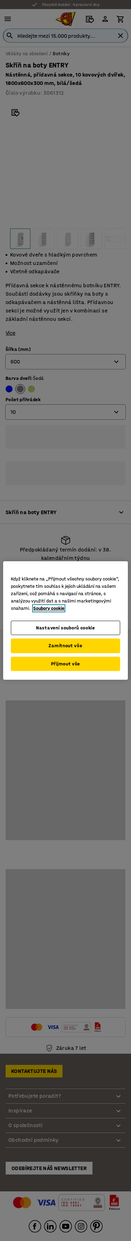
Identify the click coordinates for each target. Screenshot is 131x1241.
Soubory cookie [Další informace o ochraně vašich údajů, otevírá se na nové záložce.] (48, 608)
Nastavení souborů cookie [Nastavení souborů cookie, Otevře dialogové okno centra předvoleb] (65, 628)
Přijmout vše (65, 664)
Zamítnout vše (65, 646)
